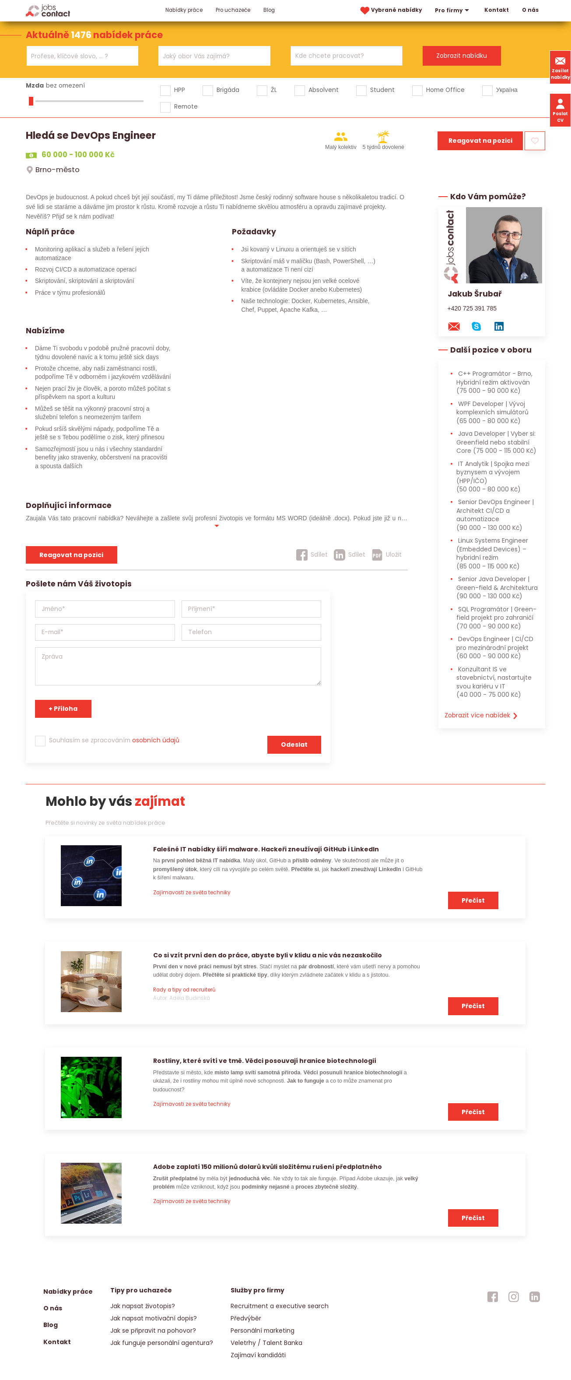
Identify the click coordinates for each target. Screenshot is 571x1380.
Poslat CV (560, 110)
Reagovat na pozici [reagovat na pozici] (71, 555)
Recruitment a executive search (280, 1306)
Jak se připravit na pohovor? (153, 1330)
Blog (269, 10)
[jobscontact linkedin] (534, 1296)
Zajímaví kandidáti (258, 1355)
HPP (179, 89)
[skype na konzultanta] (480, 325)
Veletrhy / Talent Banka (266, 1342)
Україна (507, 89)
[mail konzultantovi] (458, 325)
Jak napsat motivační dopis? (153, 1318)
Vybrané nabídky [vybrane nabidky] (390, 10)
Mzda (35, 85)
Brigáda (228, 89)
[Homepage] (48, 10)
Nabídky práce (184, 10)
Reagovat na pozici (480, 140)
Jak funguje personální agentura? (161, 1342)
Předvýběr (246, 1318)
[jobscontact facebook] (492, 1296)
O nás (530, 10)
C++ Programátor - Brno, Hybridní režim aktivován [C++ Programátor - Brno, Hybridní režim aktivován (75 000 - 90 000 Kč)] (494, 382)
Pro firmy (453, 10)
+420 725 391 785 (472, 308)
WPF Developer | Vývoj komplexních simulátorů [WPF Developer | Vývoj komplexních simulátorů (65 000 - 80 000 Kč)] (492, 412)
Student (382, 89)
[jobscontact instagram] (513, 1296)
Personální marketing (262, 1330)
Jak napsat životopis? (142, 1306)
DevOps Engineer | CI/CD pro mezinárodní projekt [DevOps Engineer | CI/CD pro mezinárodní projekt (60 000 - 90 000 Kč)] (494, 647)
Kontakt (496, 10)
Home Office (445, 89)
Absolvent (323, 89)
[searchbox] (77, 56)
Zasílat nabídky (560, 67)
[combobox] (82, 56)
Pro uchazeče (233, 10)
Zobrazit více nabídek (481, 715)
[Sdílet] (312, 555)
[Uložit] (386, 555)
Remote (186, 106)
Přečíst (473, 900)
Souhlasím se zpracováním (114, 740)
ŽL (274, 89)
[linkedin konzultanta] (503, 325)
